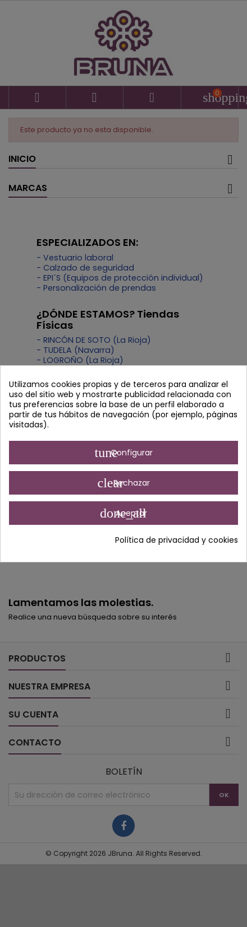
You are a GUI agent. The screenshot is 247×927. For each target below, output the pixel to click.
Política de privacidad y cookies (176, 540)
